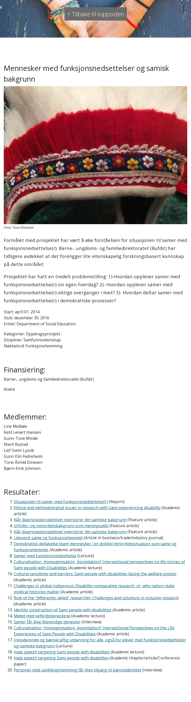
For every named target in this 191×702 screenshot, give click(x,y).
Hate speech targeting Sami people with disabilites (61, 658)
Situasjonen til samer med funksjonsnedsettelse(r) (61, 501)
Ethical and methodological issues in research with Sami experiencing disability (87, 507)
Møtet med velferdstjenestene (42, 616)
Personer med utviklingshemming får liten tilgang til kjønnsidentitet (77, 670)
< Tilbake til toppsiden (95, 14)
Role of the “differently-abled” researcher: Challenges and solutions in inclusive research (96, 598)
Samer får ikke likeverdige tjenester (47, 622)
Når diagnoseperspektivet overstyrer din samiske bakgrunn (70, 519)
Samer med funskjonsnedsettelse (45, 555)
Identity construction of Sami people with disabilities (63, 610)
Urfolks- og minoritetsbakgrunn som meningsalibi (61, 525)
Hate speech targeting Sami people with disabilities (62, 652)
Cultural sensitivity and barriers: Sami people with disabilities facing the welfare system (95, 574)
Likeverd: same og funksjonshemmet (48, 537)
